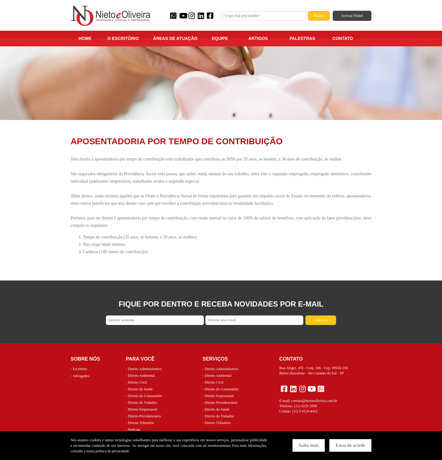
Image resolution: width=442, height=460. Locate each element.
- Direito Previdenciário (143, 416)
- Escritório (79, 369)
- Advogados (80, 376)
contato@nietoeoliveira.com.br (314, 401)
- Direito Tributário (140, 423)
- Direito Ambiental (140, 375)
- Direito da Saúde (139, 389)
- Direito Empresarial (141, 409)
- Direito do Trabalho (141, 402)
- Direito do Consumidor (144, 396)
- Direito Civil (136, 382)
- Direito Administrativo (143, 369)
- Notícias (133, 429)
